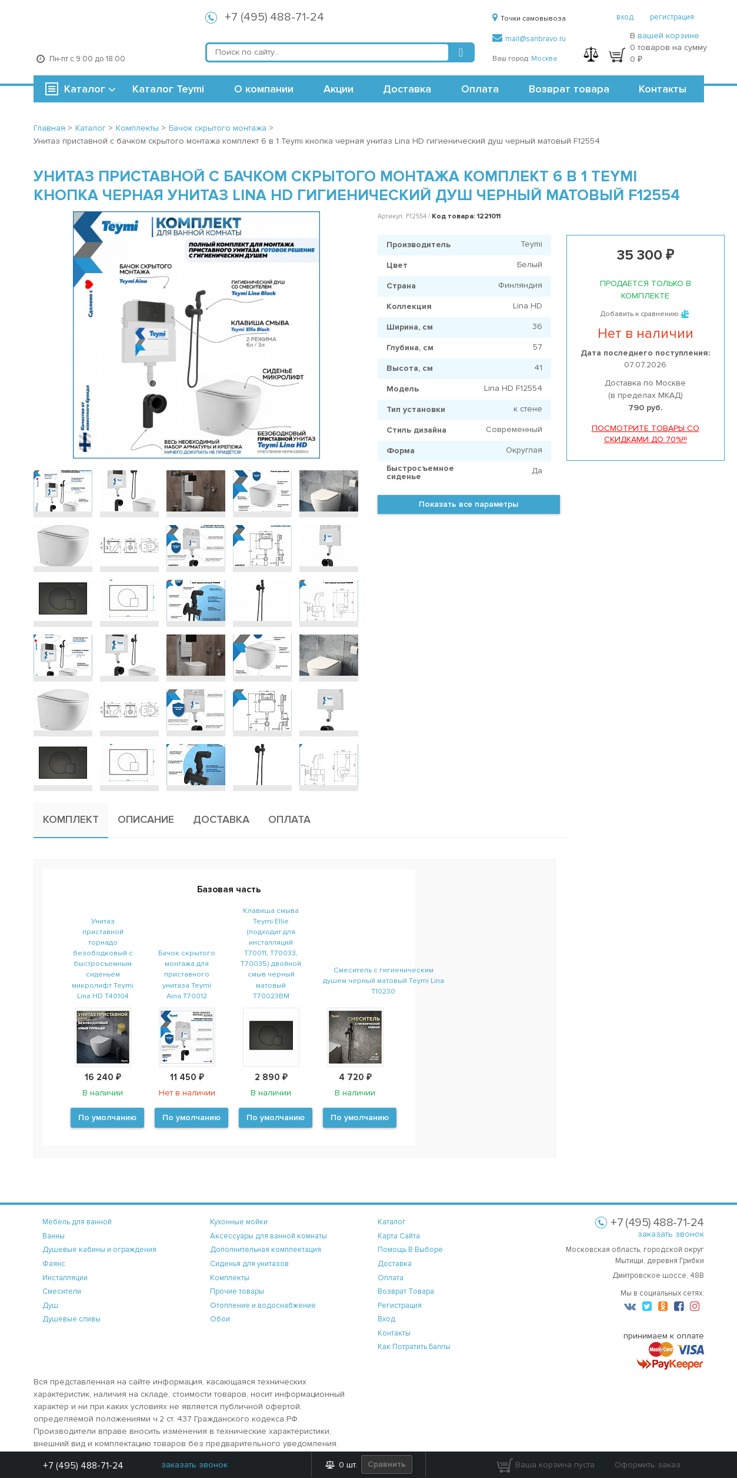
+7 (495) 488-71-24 (274, 17)
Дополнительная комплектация (265, 1249)
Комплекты (229, 1278)
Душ (50, 1305)
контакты (394, 1333)
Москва (544, 58)
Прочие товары (237, 1291)
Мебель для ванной (77, 1222)
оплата (390, 1278)
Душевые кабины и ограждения (99, 1249)
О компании (264, 88)
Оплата (480, 88)
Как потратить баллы (414, 1346)
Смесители (61, 1291)
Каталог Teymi (168, 88)
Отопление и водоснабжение (263, 1305)
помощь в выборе (410, 1249)
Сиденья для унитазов (249, 1263)
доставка (395, 1263)
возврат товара (406, 1291)
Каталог (84, 88)
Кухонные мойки (239, 1222)
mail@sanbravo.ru (529, 39)
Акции (339, 88)
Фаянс (53, 1263)
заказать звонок (671, 1234)
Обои (220, 1319)
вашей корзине (668, 36)
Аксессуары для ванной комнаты (268, 1236)
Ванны (53, 1236)
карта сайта (399, 1236)
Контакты (662, 88)
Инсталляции (65, 1278)
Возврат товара (569, 88)
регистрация (672, 17)
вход (624, 17)
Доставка (407, 88)
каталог (392, 1222)
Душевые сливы (71, 1319)
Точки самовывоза (529, 18)
